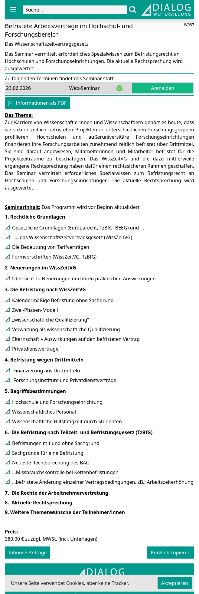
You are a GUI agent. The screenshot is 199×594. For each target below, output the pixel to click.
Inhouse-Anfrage (27, 552)
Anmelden (162, 88)
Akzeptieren (174, 583)
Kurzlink (171, 552)
